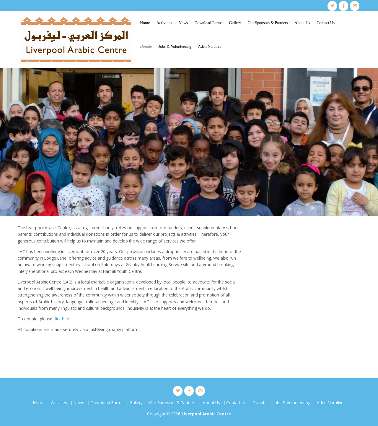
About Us (302, 23)
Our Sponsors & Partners (268, 23)
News (183, 23)
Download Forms (208, 23)
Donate (146, 46)
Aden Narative (209, 46)
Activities (164, 23)
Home (145, 23)
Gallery (235, 23)
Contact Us (326, 23)
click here (62, 319)
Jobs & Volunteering (175, 46)
